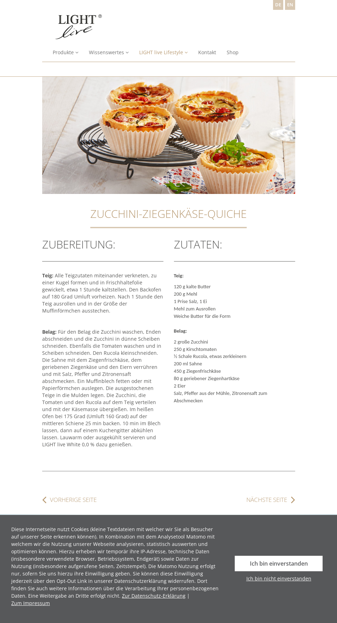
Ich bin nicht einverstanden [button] (278, 578)
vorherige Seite (73, 500)
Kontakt (207, 52)
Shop (233, 52)
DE (278, 5)
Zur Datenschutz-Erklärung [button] (154, 595)
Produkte (65, 52)
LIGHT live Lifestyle (163, 52)
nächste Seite (266, 500)
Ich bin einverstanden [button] (279, 563)
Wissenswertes (109, 52)
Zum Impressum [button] (30, 603)
